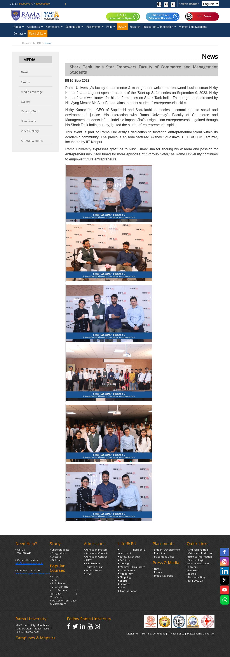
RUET (88, 560)
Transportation (127, 591)
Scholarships (92, 563)
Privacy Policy (176, 633)
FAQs (87, 573)
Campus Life (74, 27)
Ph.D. (110, 27)
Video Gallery (30, 131)
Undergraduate (59, 549)
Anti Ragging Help (198, 549)
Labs (121, 587)
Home (25, 43)
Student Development (166, 549)
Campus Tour (30, 111)
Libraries (124, 584)
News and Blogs (196, 577)
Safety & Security (129, 556)
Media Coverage (32, 92)
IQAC (122, 27)
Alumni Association (198, 563)
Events (25, 82)
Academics (35, 27)
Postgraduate (58, 553)
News (24, 72)
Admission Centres (95, 556)
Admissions (54, 27)
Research (134, 27)
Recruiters (159, 553)
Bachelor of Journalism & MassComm (64, 594)
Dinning (123, 563)
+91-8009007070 (30, 631)
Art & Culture (126, 570)
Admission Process (95, 549)
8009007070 (26, 3)
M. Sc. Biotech (59, 586)
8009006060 (42, 3)
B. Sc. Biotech (58, 583)
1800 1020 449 (23, 553)
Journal (192, 573)
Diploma (55, 560)
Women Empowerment (193, 27)
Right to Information (199, 556)
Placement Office (163, 556)
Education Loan (93, 566)
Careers (192, 566)
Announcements (32, 141)
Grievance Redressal (200, 553)
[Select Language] (210, 3)
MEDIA (37, 43)
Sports (122, 580)
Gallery (26, 102)
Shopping (124, 577)
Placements (94, 27)
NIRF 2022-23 (195, 580)
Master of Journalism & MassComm (64, 602)
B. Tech (55, 576)
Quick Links (37, 33)
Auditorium (125, 573)
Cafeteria (124, 560)
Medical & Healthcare (131, 566)
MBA (53, 580)
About (19, 27)
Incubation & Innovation (159, 27)
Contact (20, 33)
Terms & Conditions (153, 633)
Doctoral (55, 556)
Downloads (28, 121)
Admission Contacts (96, 553)
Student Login (195, 560)
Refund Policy (93, 570)
